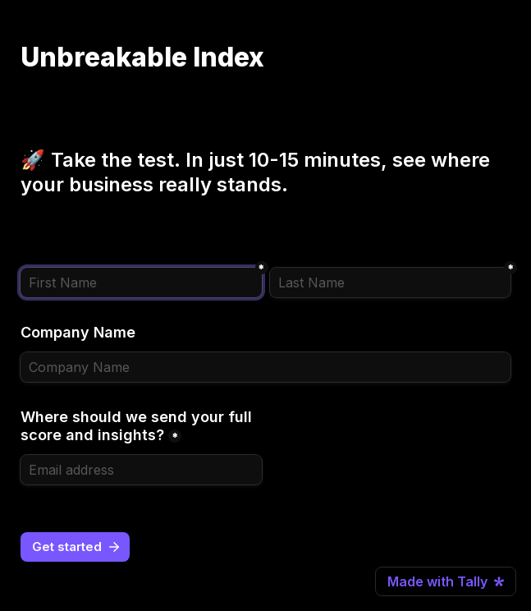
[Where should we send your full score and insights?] (141, 470)
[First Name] (141, 282)
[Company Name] (265, 367)
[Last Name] (390, 282)
